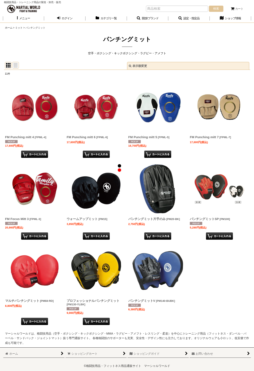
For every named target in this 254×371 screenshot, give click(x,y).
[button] (23, 18)
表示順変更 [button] (138, 66)
